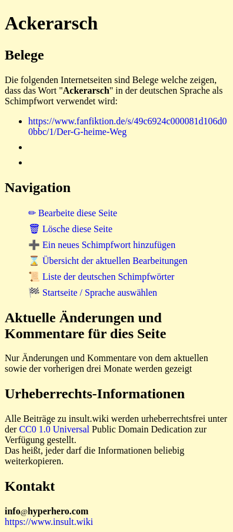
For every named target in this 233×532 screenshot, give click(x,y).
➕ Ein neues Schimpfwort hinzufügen (101, 245)
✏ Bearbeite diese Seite (72, 213)
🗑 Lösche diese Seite (70, 229)
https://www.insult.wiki (49, 522)
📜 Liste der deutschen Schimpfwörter (101, 277)
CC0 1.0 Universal (54, 429)
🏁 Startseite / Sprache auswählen (92, 293)
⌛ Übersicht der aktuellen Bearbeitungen (108, 261)
